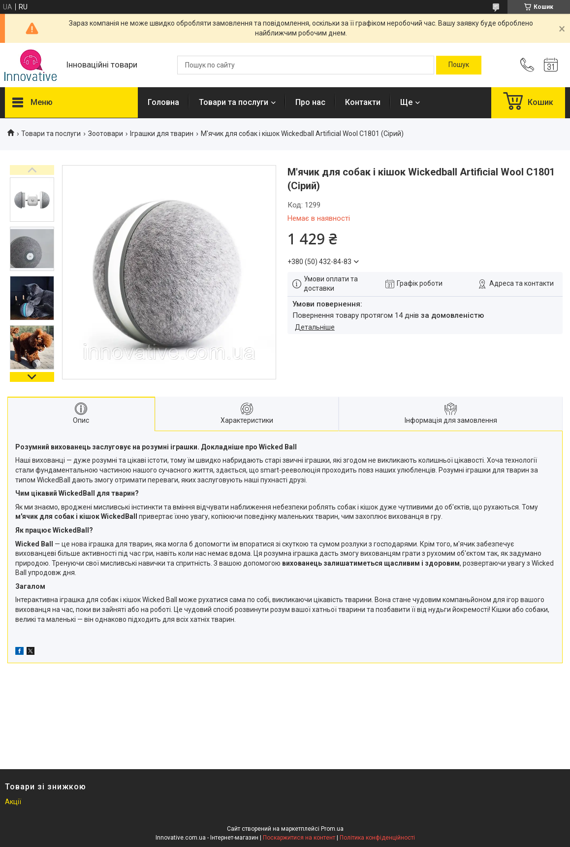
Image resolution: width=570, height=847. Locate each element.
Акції (13, 802)
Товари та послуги (233, 102)
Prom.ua (332, 828)
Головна (163, 102)
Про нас (310, 102)
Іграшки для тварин (161, 133)
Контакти (362, 102)
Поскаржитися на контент (299, 837)
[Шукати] (458, 65)
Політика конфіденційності (377, 837)
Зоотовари (105, 133)
